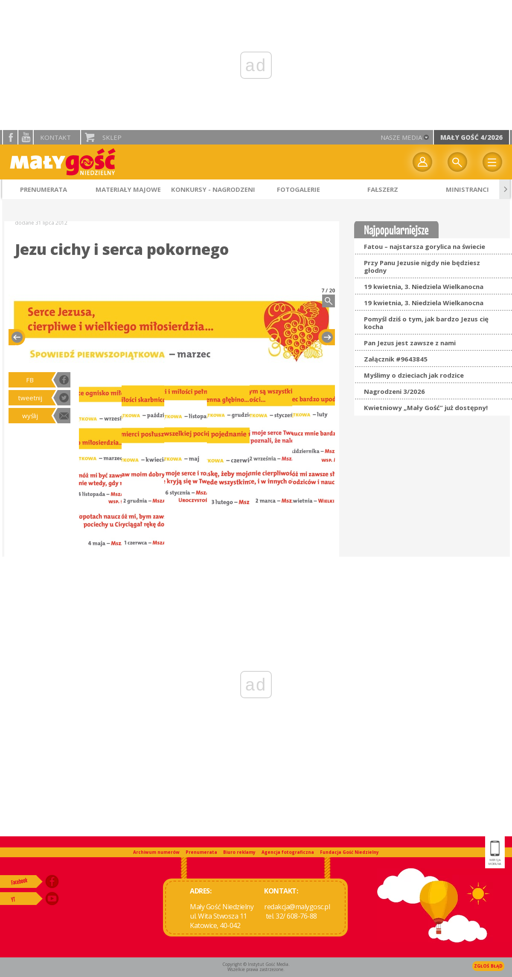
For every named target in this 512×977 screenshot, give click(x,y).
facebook (10, 137)
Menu (492, 162)
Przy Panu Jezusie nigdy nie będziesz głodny (422, 266)
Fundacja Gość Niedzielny (349, 852)
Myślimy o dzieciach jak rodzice (414, 375)
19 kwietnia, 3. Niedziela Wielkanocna (423, 286)
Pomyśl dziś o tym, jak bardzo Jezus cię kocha (426, 322)
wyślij (30, 415)
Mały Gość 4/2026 (471, 137)
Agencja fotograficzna (288, 852)
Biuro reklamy (239, 852)
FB (30, 380)
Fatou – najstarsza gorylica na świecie (424, 246)
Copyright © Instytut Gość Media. (256, 964)
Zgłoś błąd (488, 966)
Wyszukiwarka (457, 162)
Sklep (112, 137)
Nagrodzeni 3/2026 (394, 391)
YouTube (25, 137)
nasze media (401, 137)
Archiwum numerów (156, 852)
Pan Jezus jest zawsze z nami (410, 343)
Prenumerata (201, 852)
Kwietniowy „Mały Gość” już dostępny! (426, 407)
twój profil (422, 162)
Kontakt (55, 137)
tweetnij (30, 397)
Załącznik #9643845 (396, 359)
